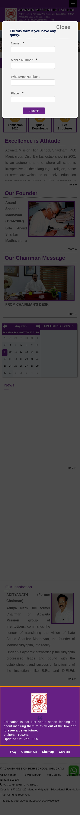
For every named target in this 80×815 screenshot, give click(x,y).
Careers (64, 751)
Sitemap (48, 751)
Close (63, 27)
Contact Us (29, 751)
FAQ (13, 751)
